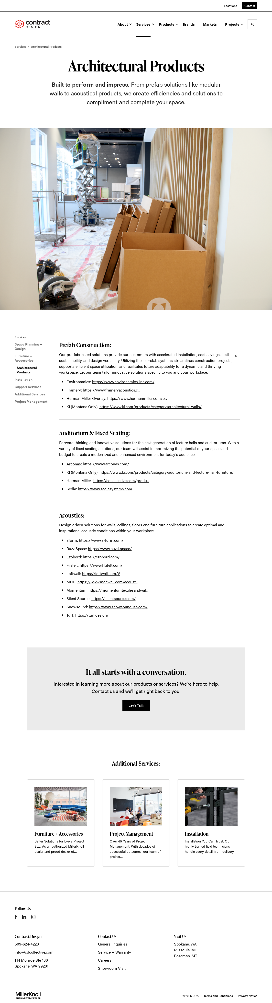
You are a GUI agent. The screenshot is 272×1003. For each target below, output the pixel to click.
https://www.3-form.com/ (100, 540)
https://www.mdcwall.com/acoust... (107, 582)
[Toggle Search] (252, 24)
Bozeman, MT (185, 955)
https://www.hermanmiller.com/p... (137, 398)
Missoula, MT (185, 950)
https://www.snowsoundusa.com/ (118, 607)
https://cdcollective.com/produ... (121, 480)
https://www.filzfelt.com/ (101, 565)
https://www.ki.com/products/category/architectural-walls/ (150, 406)
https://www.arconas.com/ (106, 464)
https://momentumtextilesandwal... (118, 590)
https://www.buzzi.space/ (110, 548)
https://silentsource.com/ (113, 598)
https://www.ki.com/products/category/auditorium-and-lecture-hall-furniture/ (166, 472)
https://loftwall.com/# (101, 573)
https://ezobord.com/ (101, 557)
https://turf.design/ (92, 615)
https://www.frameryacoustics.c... (111, 390)
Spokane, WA (185, 944)
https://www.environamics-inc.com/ (123, 381)
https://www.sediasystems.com (105, 489)
